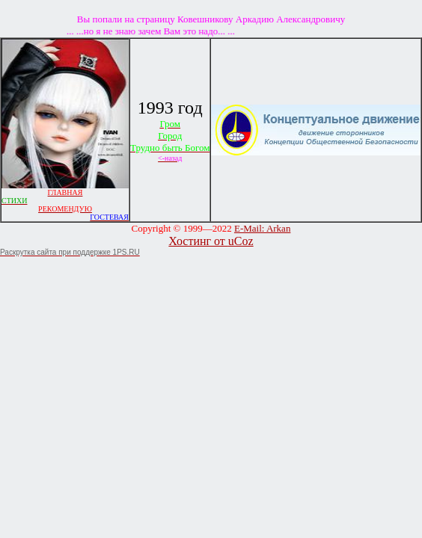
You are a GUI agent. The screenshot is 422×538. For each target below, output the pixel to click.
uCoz (241, 241)
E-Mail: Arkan (262, 228)
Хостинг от (198, 241)
